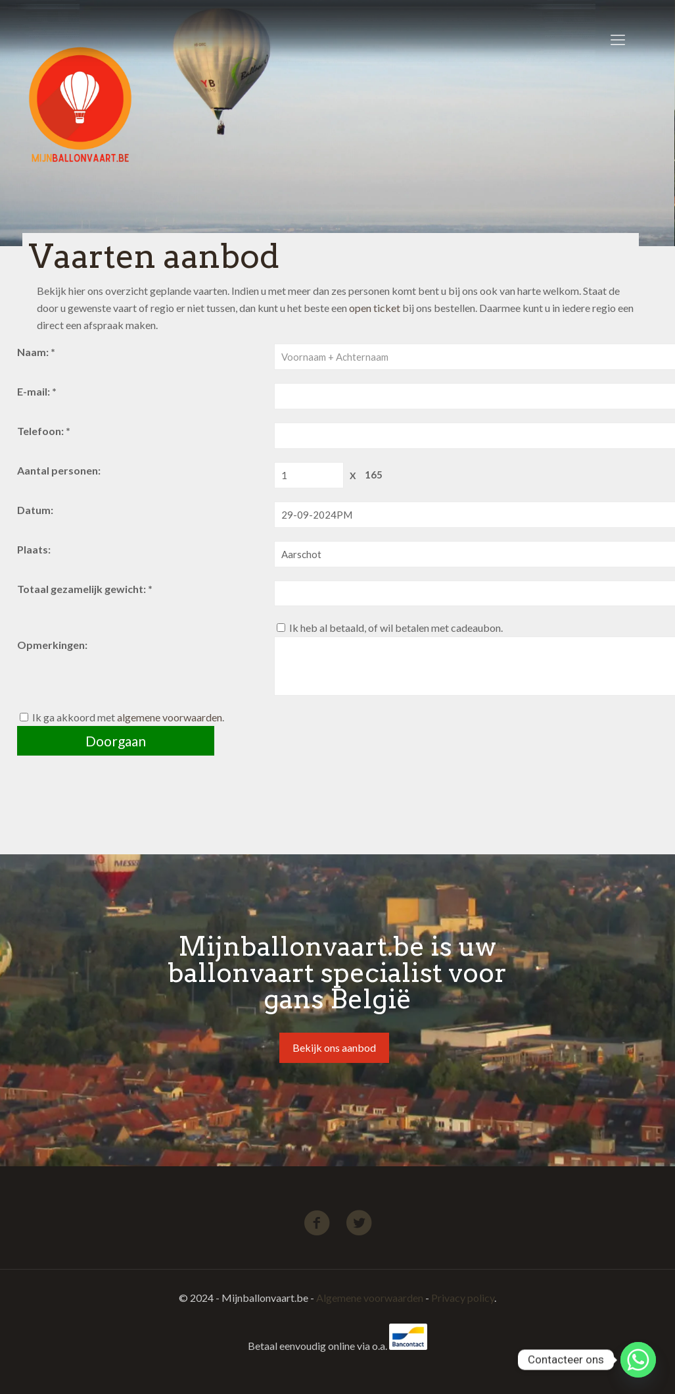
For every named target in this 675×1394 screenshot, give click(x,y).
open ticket (374, 307)
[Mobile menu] (618, 39)
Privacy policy (462, 1297)
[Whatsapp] (638, 1360)
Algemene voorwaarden (369, 1297)
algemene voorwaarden (169, 717)
